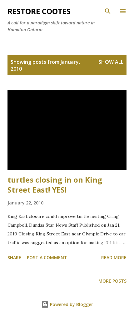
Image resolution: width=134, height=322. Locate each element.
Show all (110, 61)
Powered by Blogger (67, 304)
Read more (114, 257)
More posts (112, 281)
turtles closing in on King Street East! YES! (54, 184)
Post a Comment (47, 257)
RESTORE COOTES (39, 11)
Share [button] (14, 257)
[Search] (108, 11)
